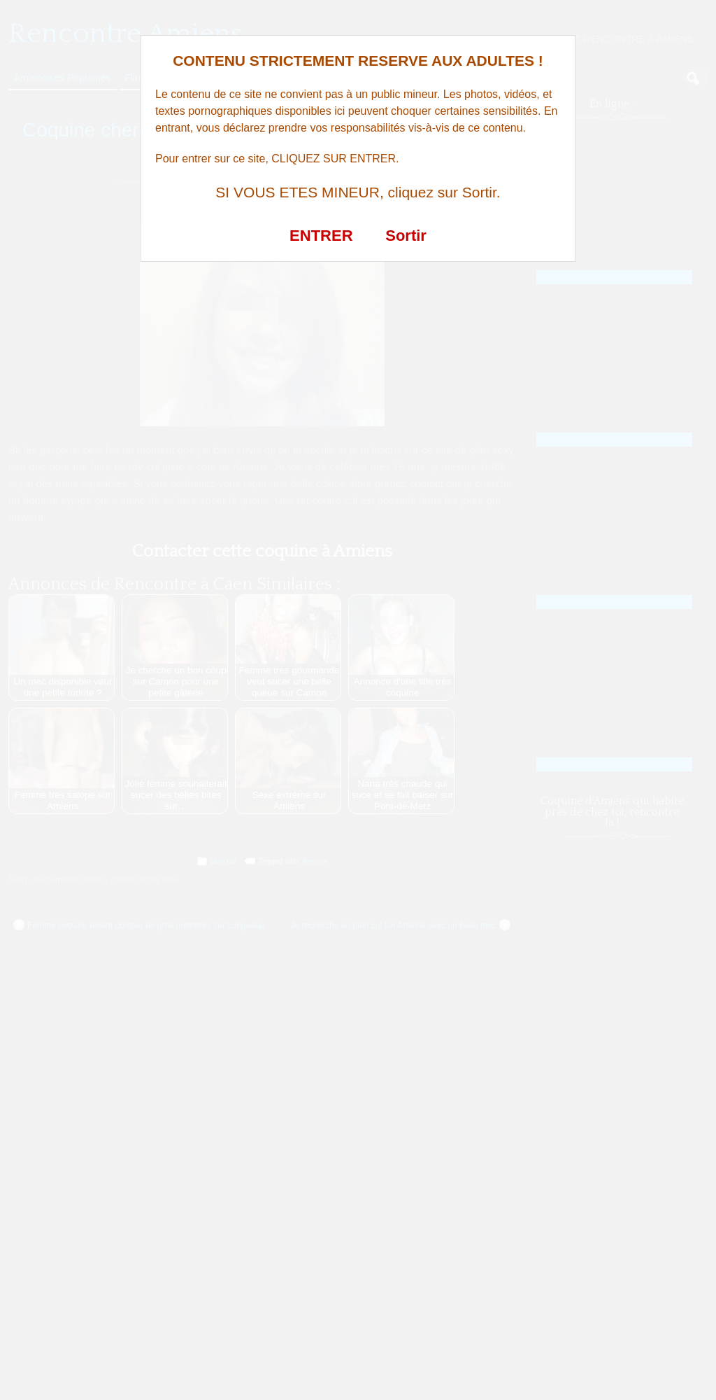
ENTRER (320, 235)
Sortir (406, 235)
